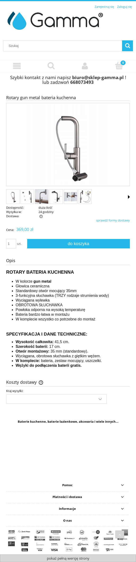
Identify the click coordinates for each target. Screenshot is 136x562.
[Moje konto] (85, 66)
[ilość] (11, 243)
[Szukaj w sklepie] (63, 46)
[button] (129, 197)
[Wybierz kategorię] (17, 66)
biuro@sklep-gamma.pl (98, 77)
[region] (68, 453)
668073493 (82, 82)
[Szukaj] (127, 45)
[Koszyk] (119, 65)
